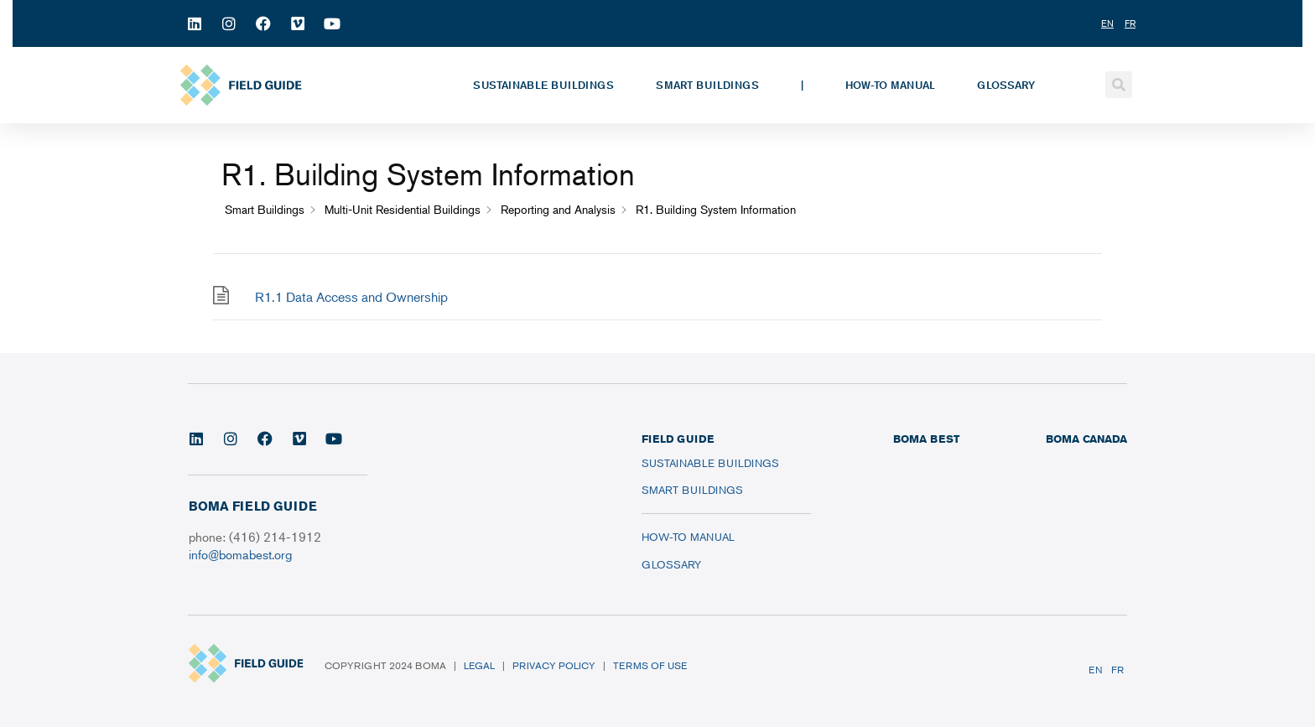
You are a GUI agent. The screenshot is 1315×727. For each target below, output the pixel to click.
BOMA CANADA (1086, 438)
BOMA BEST (926, 438)
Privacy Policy (553, 665)
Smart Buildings (707, 84)
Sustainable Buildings (543, 84)
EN (1096, 669)
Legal (479, 665)
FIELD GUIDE (678, 438)
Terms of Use (650, 665)
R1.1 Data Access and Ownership (351, 296)
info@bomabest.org (240, 554)
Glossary (1006, 84)
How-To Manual (890, 84)
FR (1117, 669)
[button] (1118, 84)
